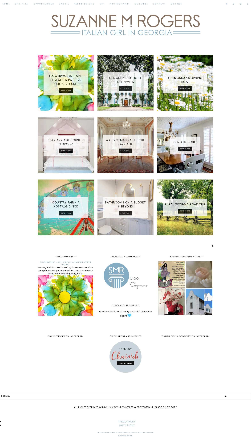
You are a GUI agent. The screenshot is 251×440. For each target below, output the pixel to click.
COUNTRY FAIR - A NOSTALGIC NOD (66, 204)
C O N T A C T (159, 4)
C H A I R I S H (21, 4)
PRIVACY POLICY (127, 421)
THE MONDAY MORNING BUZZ (185, 80)
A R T (102, 4)
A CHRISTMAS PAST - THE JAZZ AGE (125, 142)
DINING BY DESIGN (185, 142)
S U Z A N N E (141, 4)
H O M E (5, 4)
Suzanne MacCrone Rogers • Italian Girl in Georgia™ (128, 433)
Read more (66, 91)
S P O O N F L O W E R (44, 4)
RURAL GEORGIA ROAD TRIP (185, 204)
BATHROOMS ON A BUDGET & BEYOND (125, 204)
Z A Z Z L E (64, 4)
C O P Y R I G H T (127, 425)
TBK (130, 436)
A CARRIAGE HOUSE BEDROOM (66, 142)
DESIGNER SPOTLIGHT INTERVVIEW (125, 80)
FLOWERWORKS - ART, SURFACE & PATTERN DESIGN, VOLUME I (66, 80)
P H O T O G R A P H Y (120, 4)
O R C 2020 (176, 4)
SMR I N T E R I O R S (84, 4)
